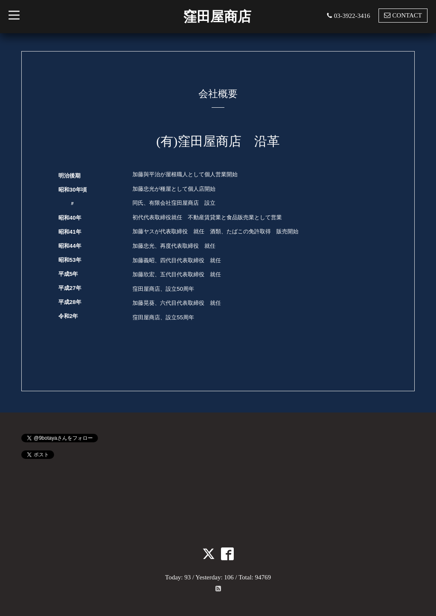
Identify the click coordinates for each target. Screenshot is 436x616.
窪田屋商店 (217, 16)
